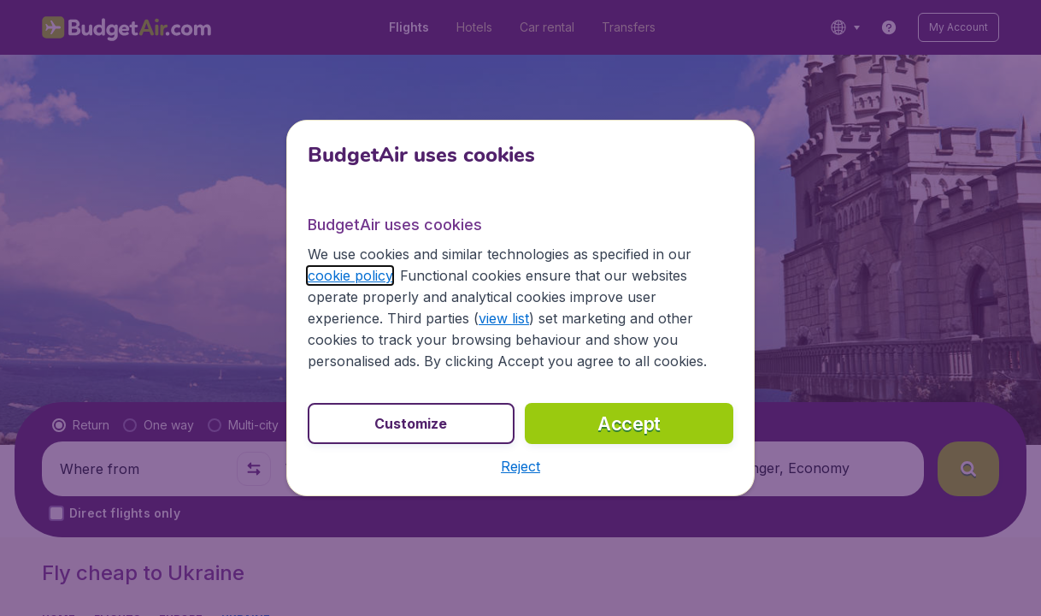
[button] (520, 466)
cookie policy (350, 275)
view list (504, 318)
